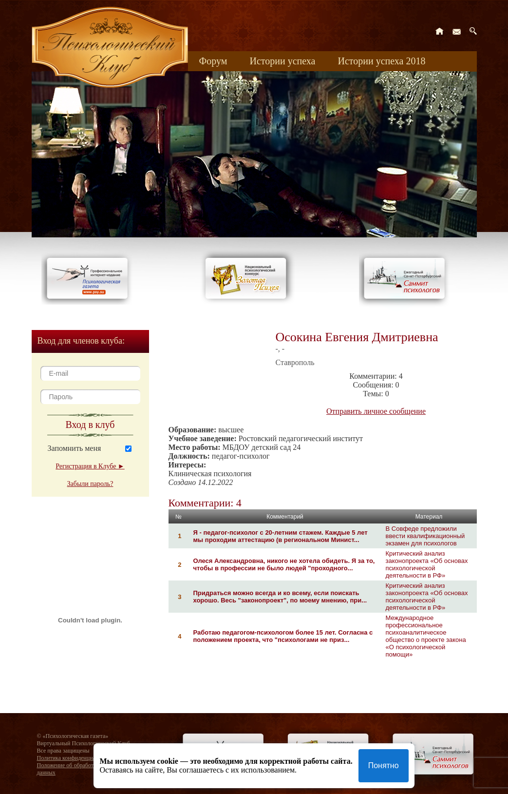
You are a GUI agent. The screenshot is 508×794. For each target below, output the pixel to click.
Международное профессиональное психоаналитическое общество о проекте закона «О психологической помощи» (426, 636)
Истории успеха (282, 61)
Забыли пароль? (90, 483)
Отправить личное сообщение (376, 411)
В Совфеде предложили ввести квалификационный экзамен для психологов (425, 536)
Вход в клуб (90, 424)
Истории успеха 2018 (381, 61)
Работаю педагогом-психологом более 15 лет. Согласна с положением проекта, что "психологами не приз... (283, 636)
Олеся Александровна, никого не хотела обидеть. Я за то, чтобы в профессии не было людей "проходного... (284, 564)
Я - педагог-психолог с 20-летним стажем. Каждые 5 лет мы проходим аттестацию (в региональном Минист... (280, 536)
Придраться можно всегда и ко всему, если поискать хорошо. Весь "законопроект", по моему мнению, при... (280, 596)
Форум (213, 61)
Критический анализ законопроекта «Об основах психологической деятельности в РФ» (427, 564)
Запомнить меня (74, 448)
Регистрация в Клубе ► (90, 466)
